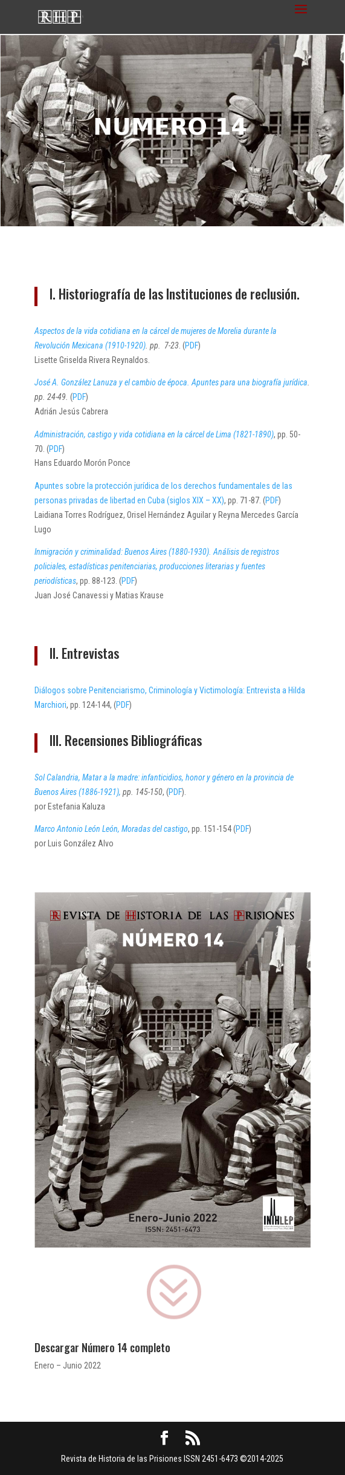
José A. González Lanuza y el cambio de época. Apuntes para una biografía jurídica (171, 382)
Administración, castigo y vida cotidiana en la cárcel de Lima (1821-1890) (154, 434)
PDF (191, 345)
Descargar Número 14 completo (102, 1347)
